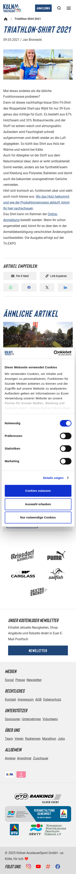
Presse (20, 680)
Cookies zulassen (38, 490)
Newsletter (38, 650)
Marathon (49, 739)
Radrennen (33, 739)
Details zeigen (53, 478)
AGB (38, 699)
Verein (19, 739)
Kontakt (10, 699)
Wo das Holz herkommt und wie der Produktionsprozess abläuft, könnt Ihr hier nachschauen (36, 202)
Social (9, 680)
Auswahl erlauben (38, 504)
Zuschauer (40, 758)
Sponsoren (12, 719)
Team (9, 739)
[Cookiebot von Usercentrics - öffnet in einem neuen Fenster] (54, 353)
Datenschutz (52, 699)
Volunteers (50, 719)
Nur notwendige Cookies (38, 517)
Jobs (61, 739)
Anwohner (24, 758)
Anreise (10, 758)
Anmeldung (43, 8)
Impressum (26, 699)
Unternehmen (31, 719)
